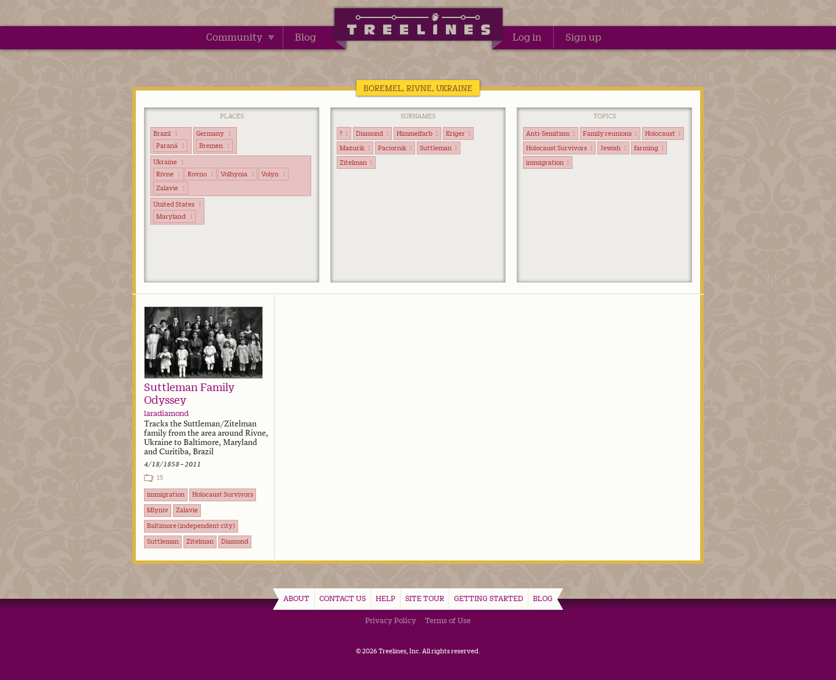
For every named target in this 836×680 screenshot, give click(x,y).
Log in (527, 37)
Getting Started (488, 598)
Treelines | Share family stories (418, 26)
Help (385, 598)
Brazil (165, 133)
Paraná (170, 145)
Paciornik (395, 147)
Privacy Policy (390, 620)
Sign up (583, 37)
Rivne (168, 174)
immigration (548, 162)
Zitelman (356, 162)
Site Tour (424, 598)
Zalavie (170, 188)
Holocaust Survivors (559, 147)
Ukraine (168, 161)
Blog (305, 37)
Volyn (273, 174)
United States (177, 204)
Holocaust (663, 133)
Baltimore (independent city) (191, 525)
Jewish (613, 147)
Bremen (214, 145)
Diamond (372, 133)
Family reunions (610, 133)
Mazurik (355, 147)
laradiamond (166, 413)
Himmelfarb (417, 133)
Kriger (458, 133)
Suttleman (438, 147)
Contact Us (342, 598)
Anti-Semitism (550, 133)
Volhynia (237, 174)
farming (649, 147)
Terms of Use (448, 620)
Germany (213, 133)
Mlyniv (157, 510)
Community (240, 37)
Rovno (201, 174)
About (296, 598)
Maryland (174, 216)
